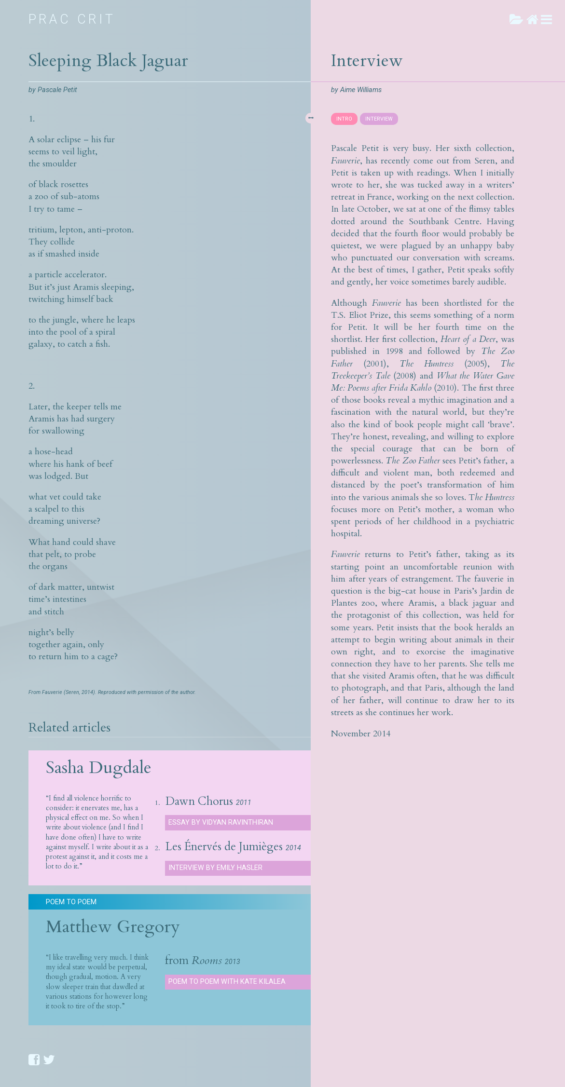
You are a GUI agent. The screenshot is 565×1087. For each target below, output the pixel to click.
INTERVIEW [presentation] (379, 119)
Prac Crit (72, 19)
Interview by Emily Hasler (215, 868)
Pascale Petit (57, 90)
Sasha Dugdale (99, 767)
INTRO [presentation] (344, 119)
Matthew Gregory (113, 926)
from (193, 960)
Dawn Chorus (199, 801)
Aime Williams (361, 90)
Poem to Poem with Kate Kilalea (227, 982)
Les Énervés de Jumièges (224, 847)
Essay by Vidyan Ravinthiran (220, 822)
